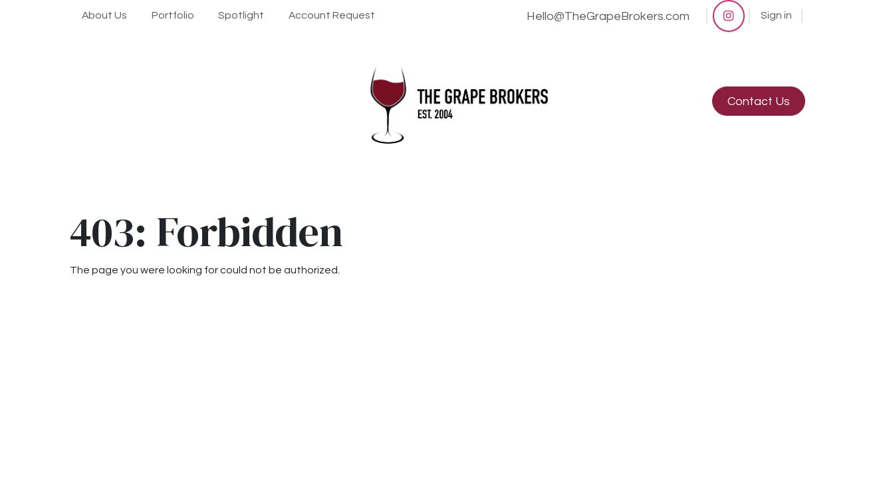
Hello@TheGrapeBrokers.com (608, 16)
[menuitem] (105, 16)
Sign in (776, 15)
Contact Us (758, 101)
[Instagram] (729, 16)
